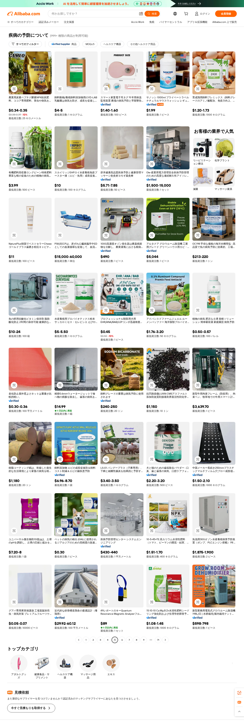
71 (158, 640)
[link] (239, 692)
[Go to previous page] (78, 640)
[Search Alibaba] (94, 14)
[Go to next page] (165, 640)
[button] (141, 14)
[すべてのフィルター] (25, 44)
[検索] (152, 14)
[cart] (186, 14)
